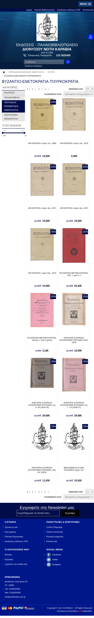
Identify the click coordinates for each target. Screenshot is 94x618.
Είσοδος (8, 555)
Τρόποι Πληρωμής (54, 527)
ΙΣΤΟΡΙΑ (51, 72)
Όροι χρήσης (10, 532)
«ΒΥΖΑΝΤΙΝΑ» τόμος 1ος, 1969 (42, 143)
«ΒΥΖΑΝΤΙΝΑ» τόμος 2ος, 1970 (74, 143)
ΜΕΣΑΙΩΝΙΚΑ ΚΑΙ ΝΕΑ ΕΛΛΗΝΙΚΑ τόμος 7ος (74, 469)
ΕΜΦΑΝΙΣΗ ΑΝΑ (76, 89)
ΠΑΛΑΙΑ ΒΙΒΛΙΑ (11, 97)
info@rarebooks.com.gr (15, 597)
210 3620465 (63, 55)
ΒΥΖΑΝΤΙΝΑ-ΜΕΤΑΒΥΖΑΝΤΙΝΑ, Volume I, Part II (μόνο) (42, 339)
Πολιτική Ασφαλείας (54, 536)
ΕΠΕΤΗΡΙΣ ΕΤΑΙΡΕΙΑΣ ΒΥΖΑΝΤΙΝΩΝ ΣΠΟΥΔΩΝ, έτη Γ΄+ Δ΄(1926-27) (74, 405)
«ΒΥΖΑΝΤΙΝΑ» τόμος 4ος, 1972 (74, 208)
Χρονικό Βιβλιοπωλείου (44, 10)
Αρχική (29, 10)
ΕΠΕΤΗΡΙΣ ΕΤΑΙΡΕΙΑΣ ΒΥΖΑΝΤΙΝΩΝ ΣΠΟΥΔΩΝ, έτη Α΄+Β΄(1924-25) (42, 405)
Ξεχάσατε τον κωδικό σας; (16, 564)
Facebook (56, 555)
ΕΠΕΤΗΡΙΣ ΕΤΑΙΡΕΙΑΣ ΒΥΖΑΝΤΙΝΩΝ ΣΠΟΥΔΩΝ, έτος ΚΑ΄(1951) (42, 470)
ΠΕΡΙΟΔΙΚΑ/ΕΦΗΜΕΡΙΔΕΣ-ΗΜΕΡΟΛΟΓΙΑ (26, 72)
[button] (85, 4)
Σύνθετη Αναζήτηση (33, 66)
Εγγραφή (9, 559)
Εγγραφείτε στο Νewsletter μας (47, 507)
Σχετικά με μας (11, 527)
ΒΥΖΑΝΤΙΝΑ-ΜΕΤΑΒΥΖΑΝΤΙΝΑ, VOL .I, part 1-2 (74, 274)
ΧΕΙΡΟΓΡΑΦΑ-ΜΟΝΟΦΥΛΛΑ (11, 117)
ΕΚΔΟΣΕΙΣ (9, 92)
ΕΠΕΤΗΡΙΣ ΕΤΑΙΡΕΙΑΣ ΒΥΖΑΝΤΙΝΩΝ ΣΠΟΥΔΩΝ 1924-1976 (74, 340)
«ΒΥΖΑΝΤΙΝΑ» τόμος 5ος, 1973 (42, 273)
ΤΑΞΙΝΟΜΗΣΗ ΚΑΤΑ (52, 94)
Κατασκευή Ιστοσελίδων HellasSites (74, 611)
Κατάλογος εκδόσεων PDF (68, 10)
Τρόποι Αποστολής (54, 532)
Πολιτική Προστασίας (14, 536)
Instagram (56, 564)
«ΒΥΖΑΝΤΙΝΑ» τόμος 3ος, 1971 (42, 208)
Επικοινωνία (88, 10)
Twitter (55, 559)
